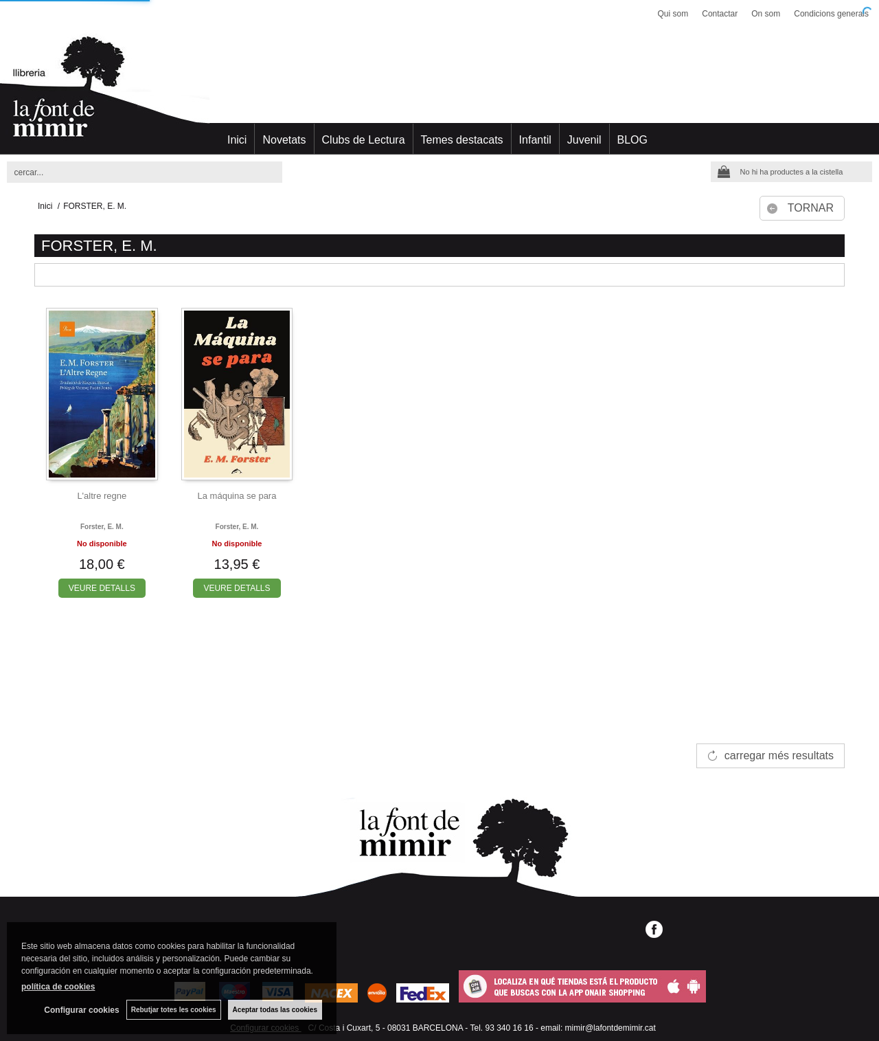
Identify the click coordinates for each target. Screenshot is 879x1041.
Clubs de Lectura (363, 140)
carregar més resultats (779, 755)
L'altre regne (101, 496)
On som (765, 14)
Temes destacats (462, 140)
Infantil (535, 140)
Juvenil (584, 140)
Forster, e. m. (102, 526)
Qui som (673, 14)
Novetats (284, 140)
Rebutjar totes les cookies (173, 1010)
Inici (237, 140)
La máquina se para (237, 496)
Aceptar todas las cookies (275, 1010)
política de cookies (58, 987)
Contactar (720, 14)
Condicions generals (831, 14)
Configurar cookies (81, 1010)
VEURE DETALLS (102, 588)
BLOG (632, 140)
